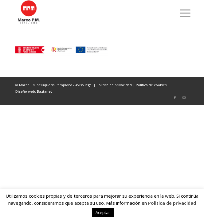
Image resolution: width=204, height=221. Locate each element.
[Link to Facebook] (174, 97)
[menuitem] (180, 13)
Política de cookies (151, 85)
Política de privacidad (114, 85)
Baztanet (44, 91)
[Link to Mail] (184, 97)
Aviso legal (83, 85)
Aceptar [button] (103, 212)
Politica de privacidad (172, 203)
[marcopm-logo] (84, 12)
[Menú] (180, 13)
